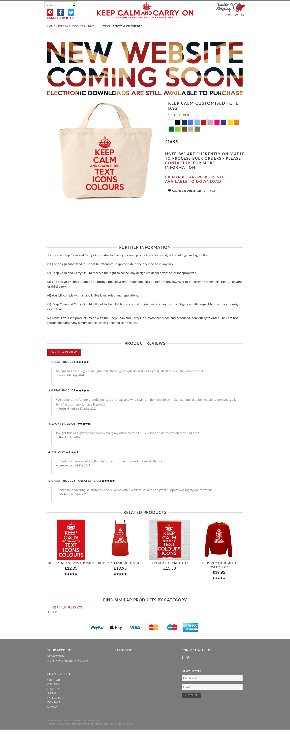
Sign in (52, 670)
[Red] (204, 131)
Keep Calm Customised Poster (71, 572)
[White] (171, 131)
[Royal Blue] (191, 131)
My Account (56, 665)
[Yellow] (230, 131)
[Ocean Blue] (197, 131)
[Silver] (191, 138)
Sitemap (52, 716)
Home (51, 35)
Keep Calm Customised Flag (170, 572)
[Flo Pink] (217, 131)
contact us (178, 172)
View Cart (236, 15)
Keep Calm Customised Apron (120, 572)
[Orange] (236, 131)
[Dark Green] (171, 138)
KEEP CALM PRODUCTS (71, 35)
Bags (91, 35)
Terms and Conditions (82, 733)
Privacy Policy (63, 733)
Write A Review (64, 361)
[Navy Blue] (184, 131)
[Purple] (224, 131)
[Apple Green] (178, 138)
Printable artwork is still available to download (196, 188)
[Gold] (197, 138)
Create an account (76, 670)
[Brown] (184, 138)
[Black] (178, 131)
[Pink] (210, 131)
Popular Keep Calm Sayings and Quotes (114, 733)
